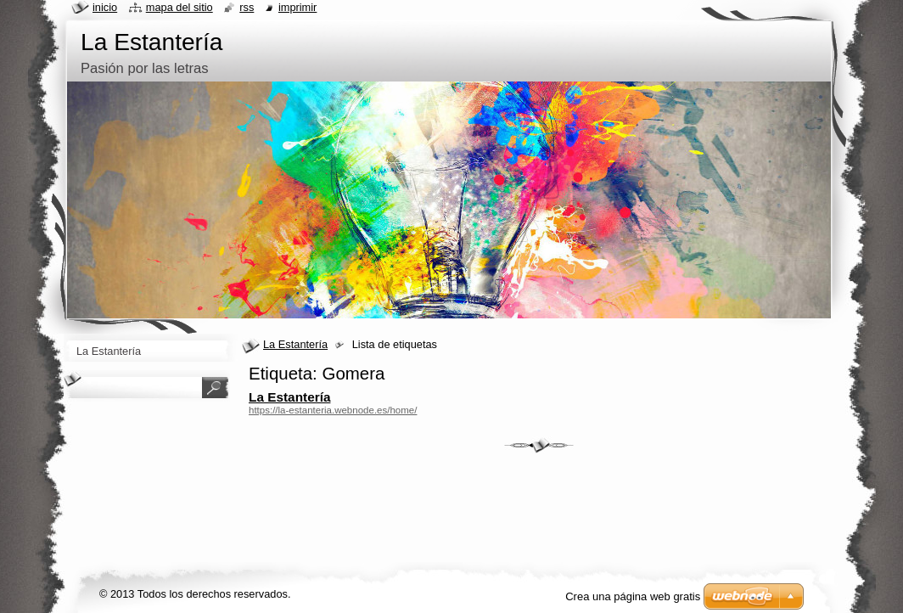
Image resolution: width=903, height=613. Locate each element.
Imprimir (297, 7)
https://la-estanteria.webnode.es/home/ (333, 410)
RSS (246, 7)
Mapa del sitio (179, 7)
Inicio (105, 7)
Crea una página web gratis (632, 596)
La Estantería (295, 344)
